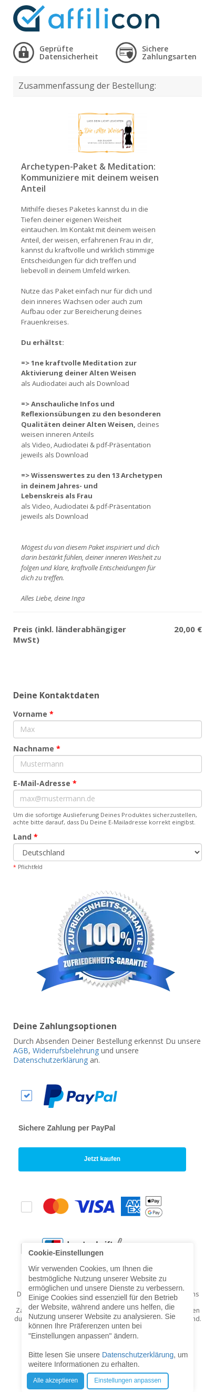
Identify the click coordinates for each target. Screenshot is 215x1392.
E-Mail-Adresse (45, 783)
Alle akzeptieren (55, 1380)
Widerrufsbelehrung (66, 1050)
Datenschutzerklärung (50, 1060)
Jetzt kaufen (102, 1159)
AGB (20, 1050)
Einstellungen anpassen (127, 1380)
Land (25, 837)
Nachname (36, 748)
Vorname (33, 714)
